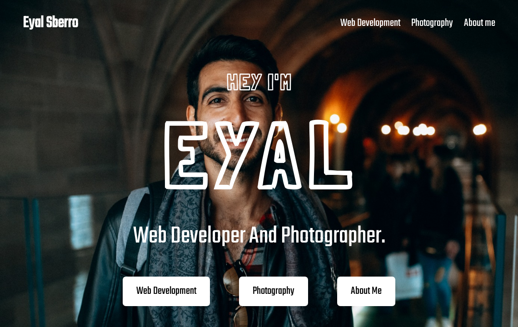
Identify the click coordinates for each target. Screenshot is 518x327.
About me (479, 23)
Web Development (370, 23)
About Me (366, 291)
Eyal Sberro (50, 23)
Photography (432, 23)
